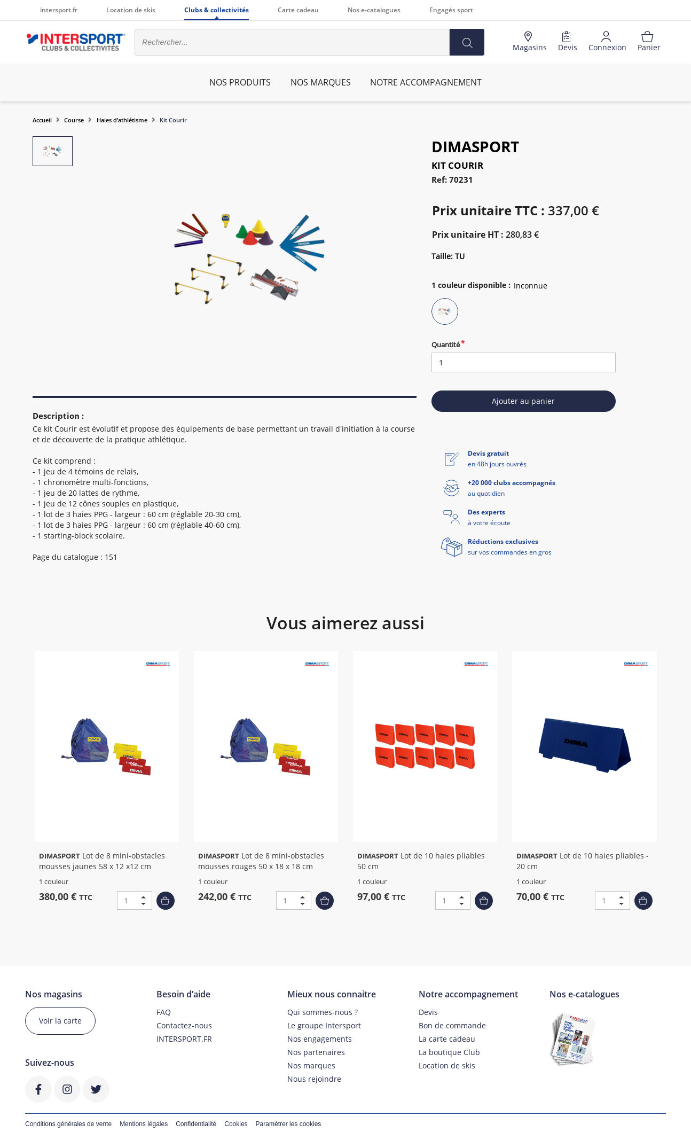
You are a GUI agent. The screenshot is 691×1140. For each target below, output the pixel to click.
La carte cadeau (447, 1039)
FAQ (163, 1012)
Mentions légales (144, 1124)
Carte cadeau (298, 9)
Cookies (235, 1124)
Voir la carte (60, 1021)
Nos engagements (319, 1039)
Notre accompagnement (426, 82)
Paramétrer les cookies (288, 1124)
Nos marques (311, 1065)
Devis (428, 1012)
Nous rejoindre (314, 1079)
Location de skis (130, 9)
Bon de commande (452, 1025)
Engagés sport (451, 9)
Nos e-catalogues (374, 9)
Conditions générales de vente (68, 1124)
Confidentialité (196, 1124)
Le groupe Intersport (324, 1025)
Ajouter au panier (523, 401)
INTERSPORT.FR (184, 1039)
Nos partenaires (316, 1052)
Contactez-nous (184, 1025)
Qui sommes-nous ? (322, 1012)
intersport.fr (58, 9)
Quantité (445, 344)
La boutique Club (449, 1052)
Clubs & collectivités (216, 9)
